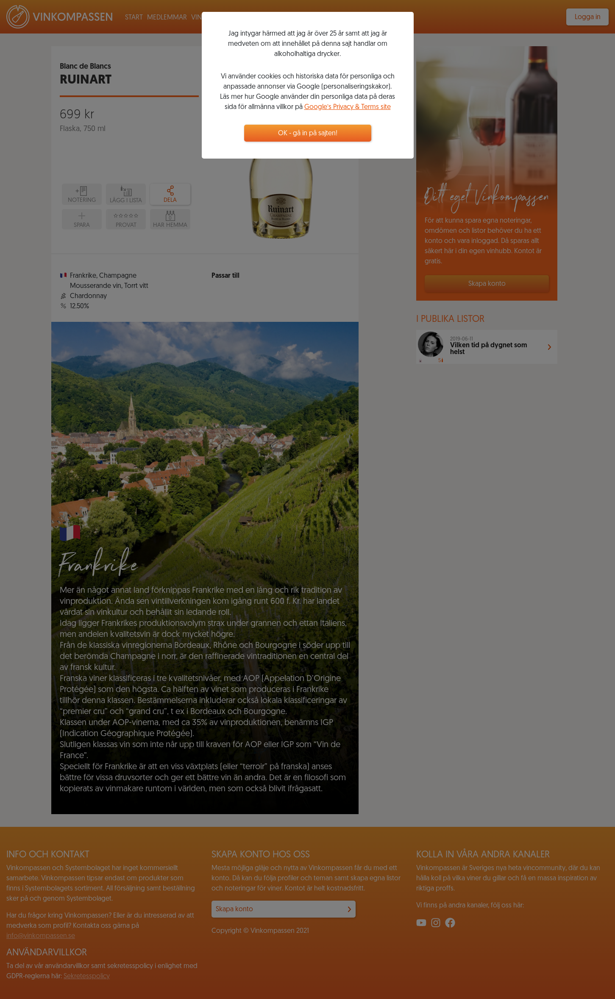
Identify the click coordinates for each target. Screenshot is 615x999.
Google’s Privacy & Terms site (347, 107)
